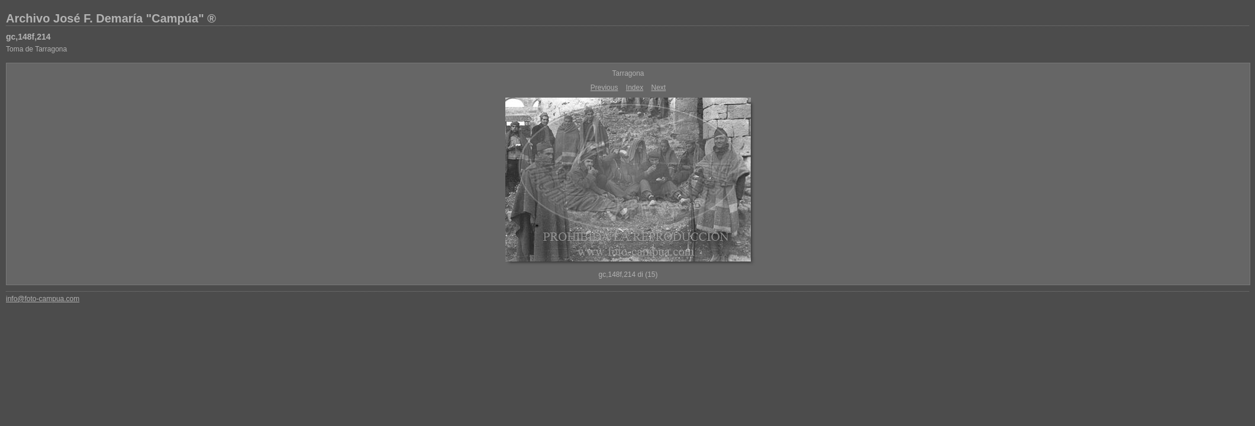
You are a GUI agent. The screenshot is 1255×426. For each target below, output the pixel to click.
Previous (604, 87)
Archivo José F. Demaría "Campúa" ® (111, 18)
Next (658, 87)
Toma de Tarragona (36, 49)
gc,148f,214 (28, 36)
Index (634, 87)
